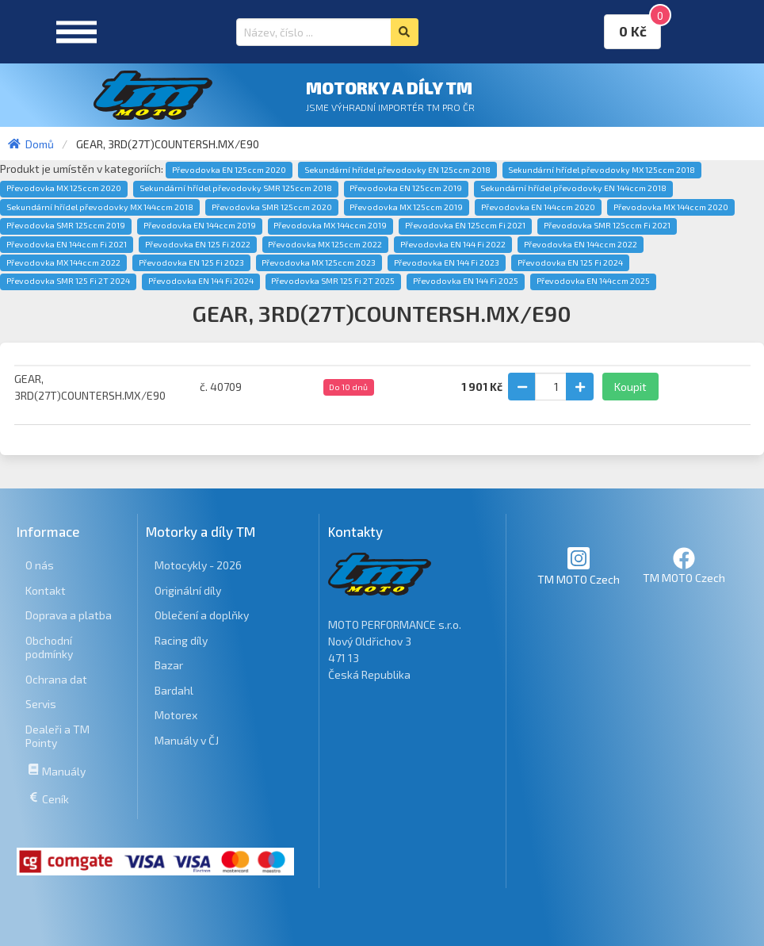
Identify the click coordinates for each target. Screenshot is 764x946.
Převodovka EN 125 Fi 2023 (191, 262)
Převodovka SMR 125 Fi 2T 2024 (68, 280)
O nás (39, 565)
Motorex (176, 715)
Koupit (630, 386)
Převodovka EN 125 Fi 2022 (197, 244)
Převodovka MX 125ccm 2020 (63, 188)
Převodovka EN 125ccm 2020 (229, 169)
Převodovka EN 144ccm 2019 (199, 225)
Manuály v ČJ (187, 740)
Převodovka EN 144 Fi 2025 (465, 280)
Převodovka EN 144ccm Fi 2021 (66, 244)
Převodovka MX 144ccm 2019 (330, 225)
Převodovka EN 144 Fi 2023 (446, 262)
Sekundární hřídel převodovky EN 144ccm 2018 (573, 188)
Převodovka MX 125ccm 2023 (319, 262)
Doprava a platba (68, 615)
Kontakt (45, 590)
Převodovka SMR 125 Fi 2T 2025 (333, 280)
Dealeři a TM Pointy (57, 736)
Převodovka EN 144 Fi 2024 (201, 280)
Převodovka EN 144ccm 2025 (593, 280)
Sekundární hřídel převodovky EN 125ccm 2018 (397, 169)
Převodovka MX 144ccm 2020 (670, 207)
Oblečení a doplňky (202, 615)
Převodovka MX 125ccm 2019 (406, 207)
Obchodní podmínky (49, 647)
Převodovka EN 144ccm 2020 (538, 207)
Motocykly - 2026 (198, 565)
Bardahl (174, 690)
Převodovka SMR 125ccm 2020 (272, 207)
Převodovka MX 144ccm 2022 (63, 262)
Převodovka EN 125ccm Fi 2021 (465, 225)
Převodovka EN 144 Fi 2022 (453, 244)
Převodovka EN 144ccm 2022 (580, 244)
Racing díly (181, 640)
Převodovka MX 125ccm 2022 (325, 244)
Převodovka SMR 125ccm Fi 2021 (607, 225)
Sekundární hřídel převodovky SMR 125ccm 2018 (235, 188)
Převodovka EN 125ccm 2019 (406, 188)
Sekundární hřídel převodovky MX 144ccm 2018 (99, 207)
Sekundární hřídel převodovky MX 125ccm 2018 (601, 169)
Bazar (169, 665)
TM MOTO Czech (578, 566)
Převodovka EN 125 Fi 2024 (570, 262)
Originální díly (188, 590)
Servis (40, 703)
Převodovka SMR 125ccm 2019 (65, 225)
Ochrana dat (56, 679)
